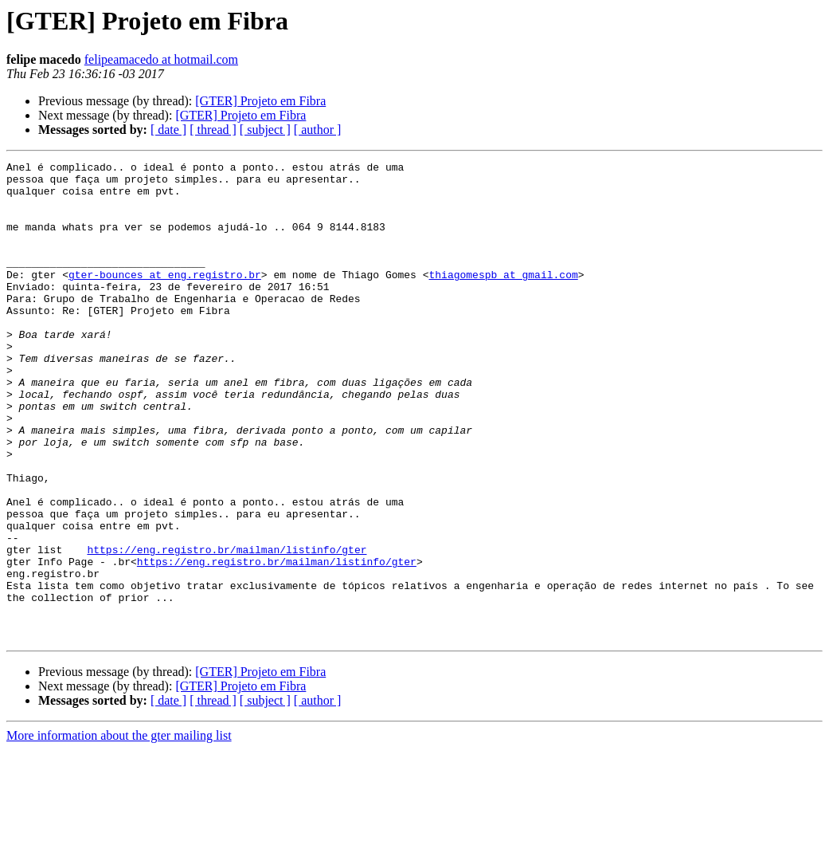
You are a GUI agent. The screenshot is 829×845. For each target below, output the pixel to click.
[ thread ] (213, 129)
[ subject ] (265, 129)
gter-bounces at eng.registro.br (164, 298)
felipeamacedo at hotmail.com (161, 59)
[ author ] (318, 129)
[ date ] (168, 129)
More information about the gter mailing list (119, 831)
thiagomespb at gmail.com (502, 298)
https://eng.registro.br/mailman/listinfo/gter (226, 628)
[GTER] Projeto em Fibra (260, 101)
